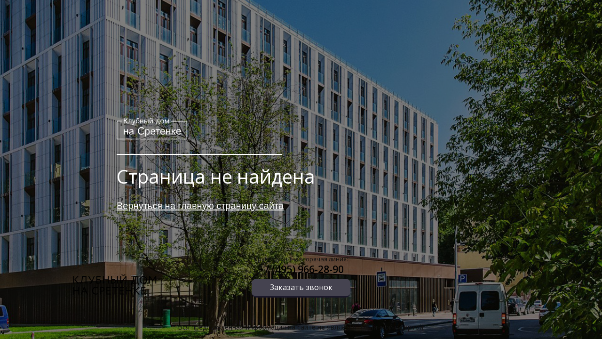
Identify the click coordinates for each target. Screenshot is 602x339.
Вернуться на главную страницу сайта (200, 206)
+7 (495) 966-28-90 (301, 269)
